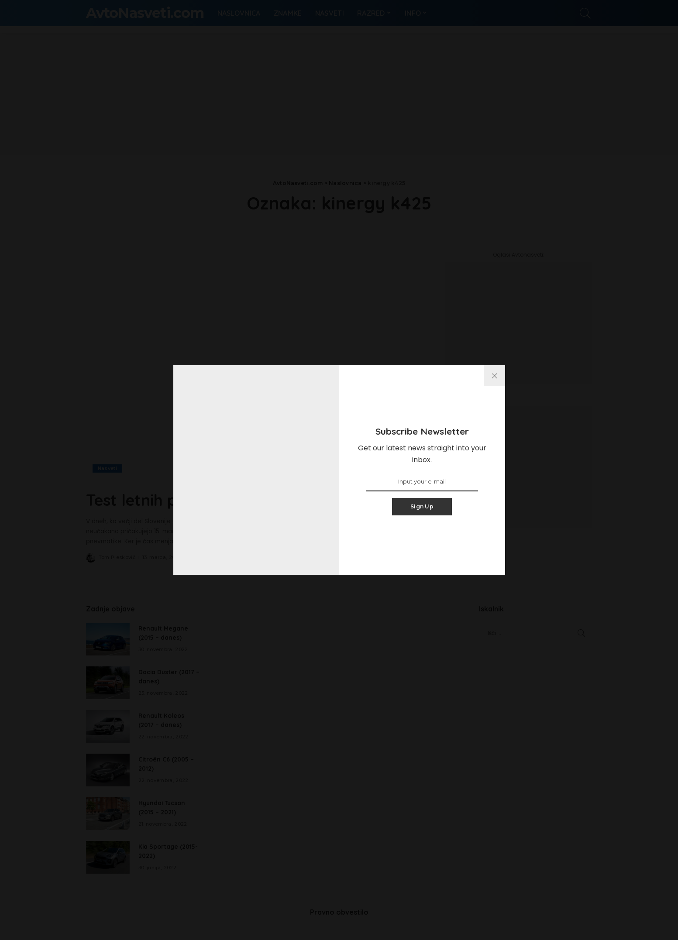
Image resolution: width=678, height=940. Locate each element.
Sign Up (422, 506)
